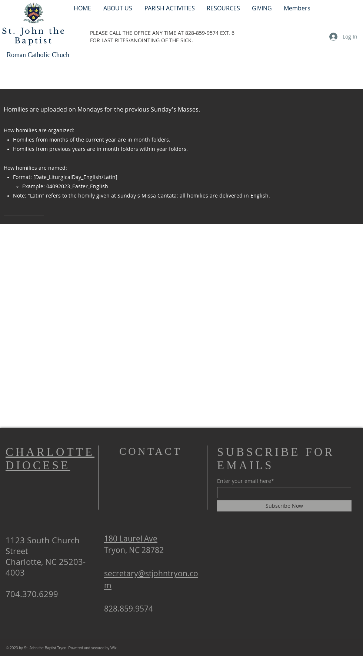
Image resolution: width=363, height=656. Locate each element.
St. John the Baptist (34, 36)
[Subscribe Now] (284, 505)
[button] (169, 8)
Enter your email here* (245, 481)
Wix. (113, 648)
